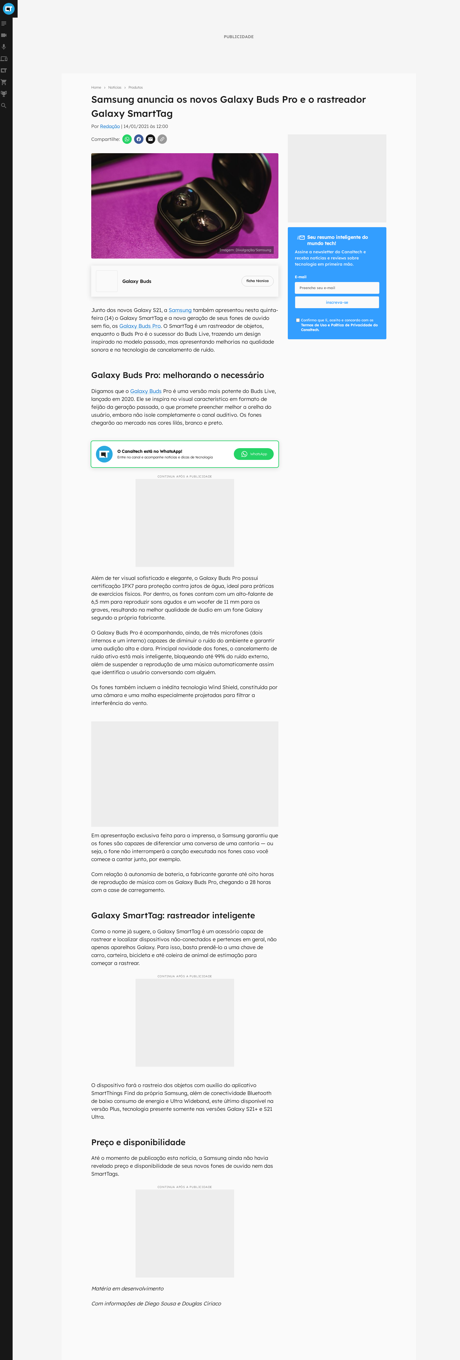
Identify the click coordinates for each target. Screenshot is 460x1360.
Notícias (114, 87)
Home (96, 87)
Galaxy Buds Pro (140, 326)
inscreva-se (337, 302)
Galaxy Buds (146, 391)
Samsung (180, 310)
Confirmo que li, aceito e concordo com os (339, 325)
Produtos (135, 87)
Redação (110, 126)
